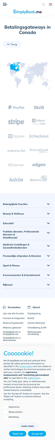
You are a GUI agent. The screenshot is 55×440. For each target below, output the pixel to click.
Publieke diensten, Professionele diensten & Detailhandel (21, 234)
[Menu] (5, 4)
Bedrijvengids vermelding (34, 332)
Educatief (8, 223)
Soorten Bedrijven (36, 322)
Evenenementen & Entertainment (21, 275)
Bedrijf (31, 318)
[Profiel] (43, 4)
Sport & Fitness (11, 265)
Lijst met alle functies (13, 313)
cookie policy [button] (34, 378)
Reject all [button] (18, 433)
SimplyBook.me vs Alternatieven (12, 338)
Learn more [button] (27, 425)
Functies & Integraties (14, 318)
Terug (14, 44)
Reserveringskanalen (13, 322)
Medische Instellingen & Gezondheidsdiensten (16, 246)
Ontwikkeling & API (37, 327)
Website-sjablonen (12, 327)
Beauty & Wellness (13, 213)
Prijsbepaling (34, 313)
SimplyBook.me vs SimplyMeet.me (12, 332)
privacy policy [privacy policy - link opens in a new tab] (26, 366)
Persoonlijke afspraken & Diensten (22, 255)
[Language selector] (49, 4)
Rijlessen (8, 284)
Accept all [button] (37, 433)
